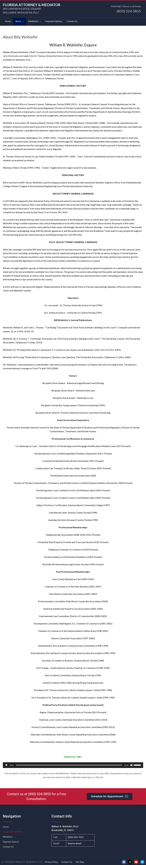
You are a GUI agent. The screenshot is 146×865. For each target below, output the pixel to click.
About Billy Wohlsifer (13, 830)
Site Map (81, 860)
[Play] (6, 763)
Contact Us (8, 845)
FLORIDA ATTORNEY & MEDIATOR (33, 5)
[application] (73, 763)
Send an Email (75, 842)
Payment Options (11, 840)
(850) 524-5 (36, 792)
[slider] (69, 763)
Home (6, 825)
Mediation (8, 835)
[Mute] (131, 763)
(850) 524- (73, 835)
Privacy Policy (52, 860)
